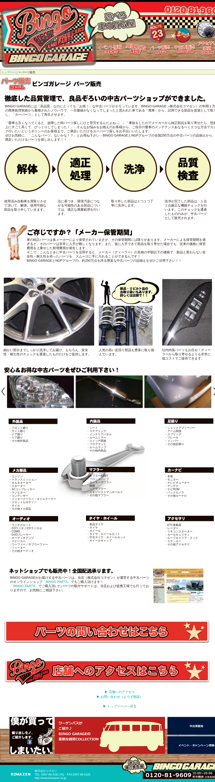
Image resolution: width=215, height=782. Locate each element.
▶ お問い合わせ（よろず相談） (119, 697)
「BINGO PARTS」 (57, 582)
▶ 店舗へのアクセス (120, 692)
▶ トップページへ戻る (119, 706)
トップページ (9, 72)
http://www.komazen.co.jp (50, 778)
